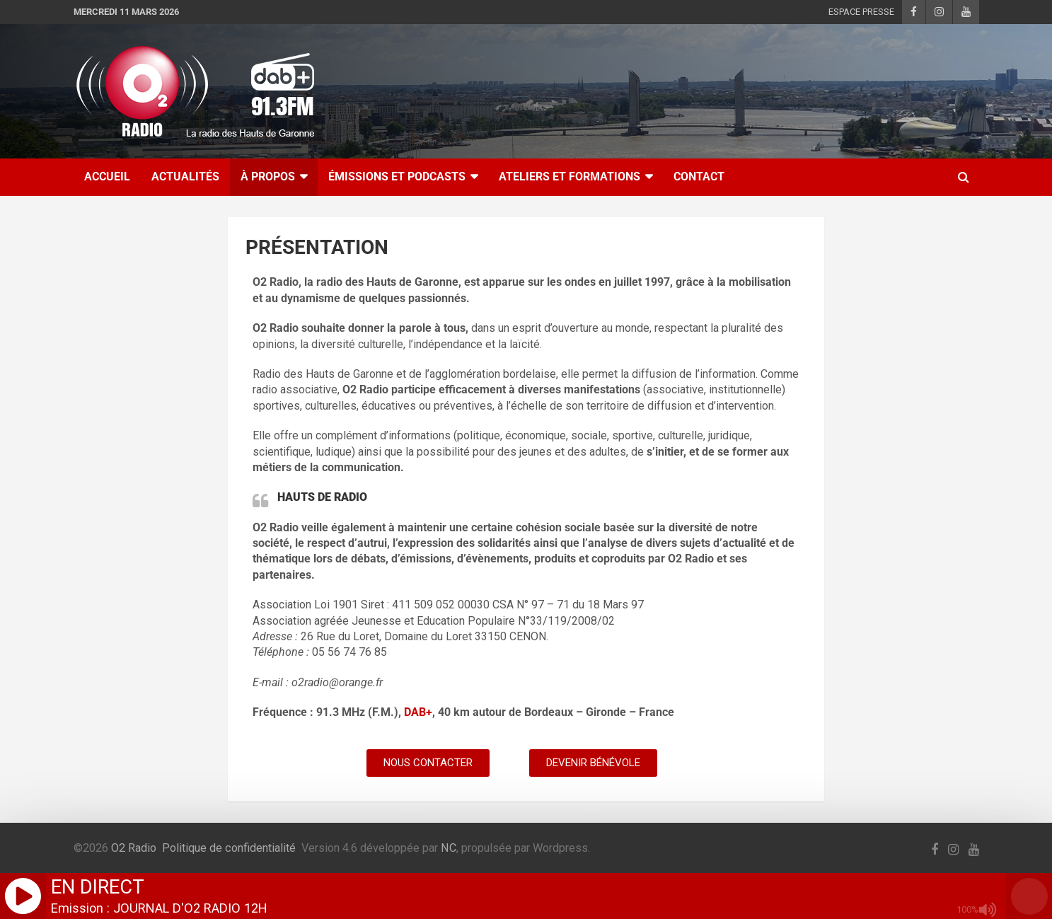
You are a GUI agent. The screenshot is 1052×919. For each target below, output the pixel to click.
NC (448, 848)
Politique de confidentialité (229, 848)
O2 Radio (133, 848)
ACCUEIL (107, 176)
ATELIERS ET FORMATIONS (569, 176)
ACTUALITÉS (185, 176)
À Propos (268, 176)
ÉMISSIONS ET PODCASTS (397, 176)
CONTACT (699, 176)
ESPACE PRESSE (861, 11)
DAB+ (418, 712)
